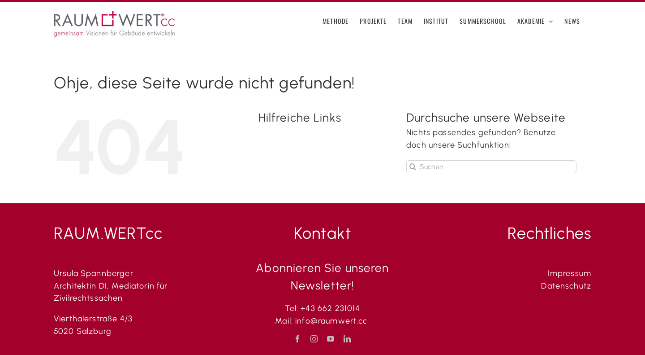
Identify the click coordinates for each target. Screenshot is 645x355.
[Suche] (412, 166)
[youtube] (331, 338)
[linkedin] (347, 338)
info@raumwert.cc (332, 321)
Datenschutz (566, 286)
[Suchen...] (491, 166)
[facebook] (297, 338)
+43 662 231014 (330, 308)
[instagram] (314, 338)
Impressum (569, 273)
